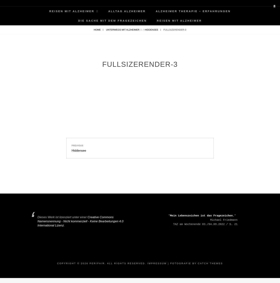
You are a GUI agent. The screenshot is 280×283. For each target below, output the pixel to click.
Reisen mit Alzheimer (71, 11)
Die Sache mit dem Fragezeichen (112, 20)
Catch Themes (210, 263)
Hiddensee (152, 29)
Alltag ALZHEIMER (127, 11)
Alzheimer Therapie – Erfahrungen (193, 11)
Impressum (157, 263)
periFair (97, 263)
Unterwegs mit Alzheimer (122, 29)
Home (97, 29)
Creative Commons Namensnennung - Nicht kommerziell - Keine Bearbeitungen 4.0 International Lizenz (80, 221)
